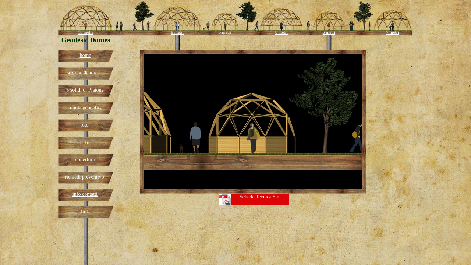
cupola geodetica (85, 107)
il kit (84, 142)
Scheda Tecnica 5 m (260, 196)
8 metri (281, 32)
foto (84, 125)
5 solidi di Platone (85, 90)
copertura (85, 159)
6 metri (329, 32)
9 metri (177, 32)
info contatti (85, 194)
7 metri (392, 32)
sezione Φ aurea (83, 72)
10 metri (85, 32)
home (85, 55)
